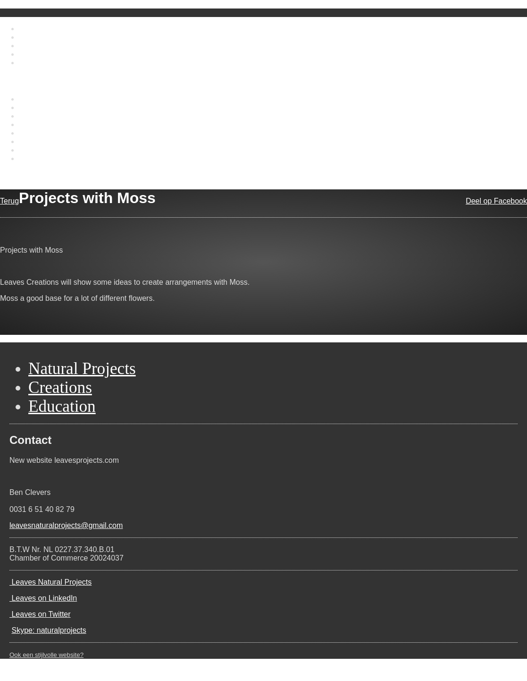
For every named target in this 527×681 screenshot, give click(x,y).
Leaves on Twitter (40, 614)
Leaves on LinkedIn (43, 598)
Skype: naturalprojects (48, 630)
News (28, 54)
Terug (9, 201)
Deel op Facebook (496, 201)
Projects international (54, 141)
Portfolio (33, 46)
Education (35, 116)
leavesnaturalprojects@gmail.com (66, 525)
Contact (32, 63)
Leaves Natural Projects (50, 582)
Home (29, 29)
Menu (9, 79)
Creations (35, 107)
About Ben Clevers (50, 37)
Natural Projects (46, 99)
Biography (36, 124)
